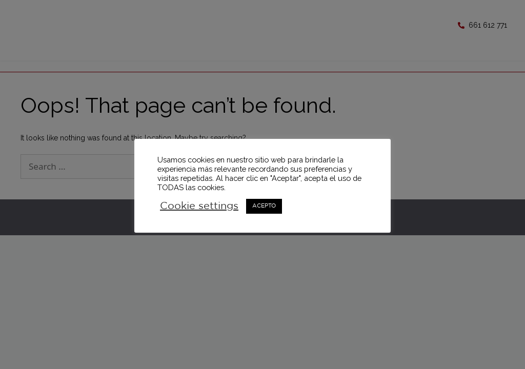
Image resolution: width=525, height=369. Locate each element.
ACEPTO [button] (264, 206)
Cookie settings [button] (199, 206)
